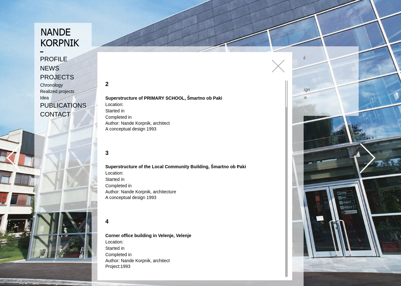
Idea (44, 97)
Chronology (51, 85)
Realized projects (57, 91)
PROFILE (53, 59)
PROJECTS (57, 77)
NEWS (49, 68)
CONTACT (55, 114)
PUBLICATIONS (63, 105)
